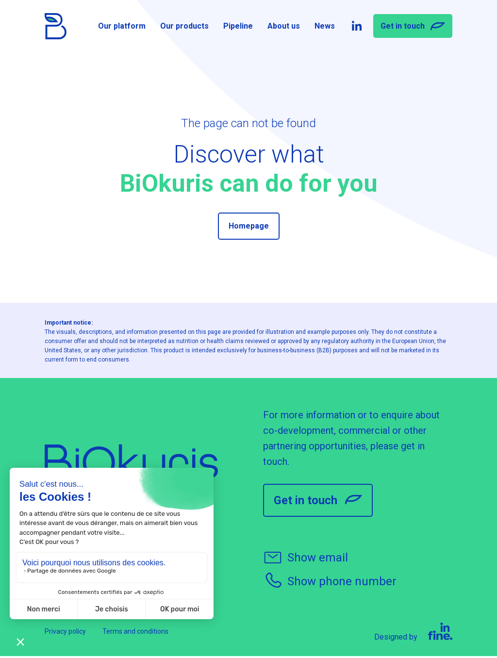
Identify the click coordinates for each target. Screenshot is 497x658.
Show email (305, 559)
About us (283, 27)
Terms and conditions (135, 633)
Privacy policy (65, 633)
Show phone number (330, 582)
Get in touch (413, 28)
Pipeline (238, 27)
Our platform (122, 27)
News (325, 27)
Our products (184, 27)
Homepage (249, 225)
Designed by (413, 634)
